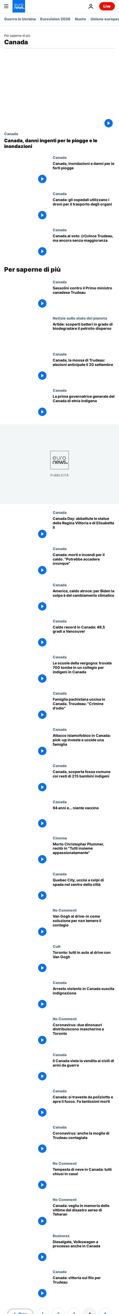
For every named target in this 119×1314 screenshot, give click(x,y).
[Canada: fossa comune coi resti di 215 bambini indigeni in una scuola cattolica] (84, 781)
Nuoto (80, 19)
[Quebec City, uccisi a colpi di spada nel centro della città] (84, 890)
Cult (57, 946)
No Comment (65, 910)
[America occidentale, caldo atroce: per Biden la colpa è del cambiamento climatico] (84, 601)
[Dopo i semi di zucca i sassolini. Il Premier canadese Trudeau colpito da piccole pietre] (84, 298)
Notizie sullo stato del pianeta (80, 318)
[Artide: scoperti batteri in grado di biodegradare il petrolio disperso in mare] (84, 334)
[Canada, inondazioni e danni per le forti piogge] (84, 173)
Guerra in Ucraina (20, 19)
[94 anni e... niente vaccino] (84, 818)
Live (107, 6)
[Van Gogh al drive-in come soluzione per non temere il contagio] (84, 926)
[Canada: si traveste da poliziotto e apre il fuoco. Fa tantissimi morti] (84, 1107)
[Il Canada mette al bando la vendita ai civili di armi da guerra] (84, 1070)
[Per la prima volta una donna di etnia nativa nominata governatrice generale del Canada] (84, 406)
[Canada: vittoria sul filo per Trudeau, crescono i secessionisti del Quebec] (84, 1287)
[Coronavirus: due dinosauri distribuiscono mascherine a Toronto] (84, 1035)
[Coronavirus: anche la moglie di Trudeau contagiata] (84, 1143)
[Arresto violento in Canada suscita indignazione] (84, 998)
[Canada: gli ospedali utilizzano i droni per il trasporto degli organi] (84, 209)
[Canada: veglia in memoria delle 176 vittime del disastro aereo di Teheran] (84, 1215)
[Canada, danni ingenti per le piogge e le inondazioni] (59, 143)
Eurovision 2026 (55, 19)
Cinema (60, 838)
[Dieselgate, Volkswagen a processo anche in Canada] (84, 1251)
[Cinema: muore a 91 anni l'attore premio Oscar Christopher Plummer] (84, 854)
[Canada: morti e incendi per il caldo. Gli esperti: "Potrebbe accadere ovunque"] (84, 564)
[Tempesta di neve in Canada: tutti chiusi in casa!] (84, 1179)
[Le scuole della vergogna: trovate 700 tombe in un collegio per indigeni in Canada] (84, 673)
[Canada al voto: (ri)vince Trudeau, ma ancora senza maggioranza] (84, 246)
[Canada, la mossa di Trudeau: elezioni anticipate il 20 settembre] (84, 370)
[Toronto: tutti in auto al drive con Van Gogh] (84, 962)
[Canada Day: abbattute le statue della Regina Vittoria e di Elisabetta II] (84, 528)
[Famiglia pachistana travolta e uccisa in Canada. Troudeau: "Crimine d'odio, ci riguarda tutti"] (84, 709)
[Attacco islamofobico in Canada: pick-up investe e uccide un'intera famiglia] (84, 745)
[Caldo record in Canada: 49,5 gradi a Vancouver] (84, 637)
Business (61, 1236)
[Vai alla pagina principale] (19, 6)
